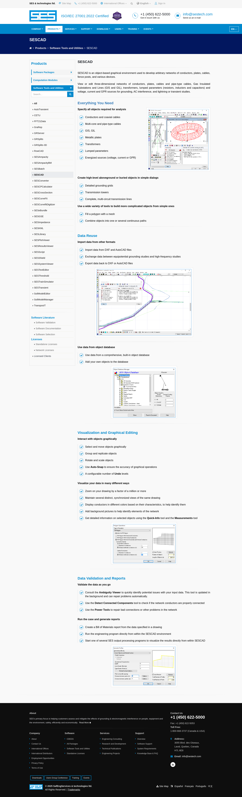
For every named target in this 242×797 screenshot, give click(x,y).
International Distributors (41, 753)
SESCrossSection (43, 192)
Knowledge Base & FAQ (147, 753)
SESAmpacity (41, 157)
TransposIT (40, 305)
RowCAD (39, 151)
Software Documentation (48, 328)
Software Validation (45, 322)
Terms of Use (37, 768)
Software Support (144, 744)
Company (36, 29)
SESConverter (41, 180)
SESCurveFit (40, 198)
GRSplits (38, 139)
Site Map (65, 3)
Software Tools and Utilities (66, 48)
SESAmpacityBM (43, 163)
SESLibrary (40, 234)
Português (201, 786)
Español (179, 786)
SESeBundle (40, 210)
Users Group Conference (56, 778)
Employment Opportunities (42, 758)
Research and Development (114, 744)
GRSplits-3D (40, 145)
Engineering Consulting (112, 739)
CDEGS (70, 739)
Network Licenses (45, 350)
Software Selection (45, 334)
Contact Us (36, 744)
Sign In (160, 3)
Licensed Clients (42, 356)
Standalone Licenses (46, 344)
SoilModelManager (43, 299)
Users (118, 29)
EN (234, 29)
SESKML (38, 228)
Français (189, 786)
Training (132, 29)
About (33, 739)
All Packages (72, 744)
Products (53, 29)
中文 (210, 786)
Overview (141, 739)
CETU (37, 115)
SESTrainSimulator (44, 281)
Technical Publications (111, 749)
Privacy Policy (37, 763)
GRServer (39, 133)
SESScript (39, 252)
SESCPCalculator (43, 186)
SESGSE (39, 216)
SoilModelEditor (42, 293)
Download (102, 29)
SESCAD (39, 174)
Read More (85, 723)
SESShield (39, 258)
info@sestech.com (198, 14)
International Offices (114, 3)
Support (85, 29)
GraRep (38, 127)
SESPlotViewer (42, 240)
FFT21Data (40, 121)
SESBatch (39, 169)
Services (70, 29)
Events (147, 29)
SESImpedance (42, 222)
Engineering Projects (111, 753)
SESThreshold (41, 276)
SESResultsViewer (44, 246)
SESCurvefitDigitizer (44, 204)
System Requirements (146, 749)
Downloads (37, 778)
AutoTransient (41, 109)
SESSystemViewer (44, 264)
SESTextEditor (41, 270)
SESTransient (41, 287)
